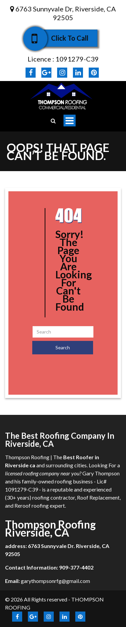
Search (62, 347)
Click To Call (65, 38)
